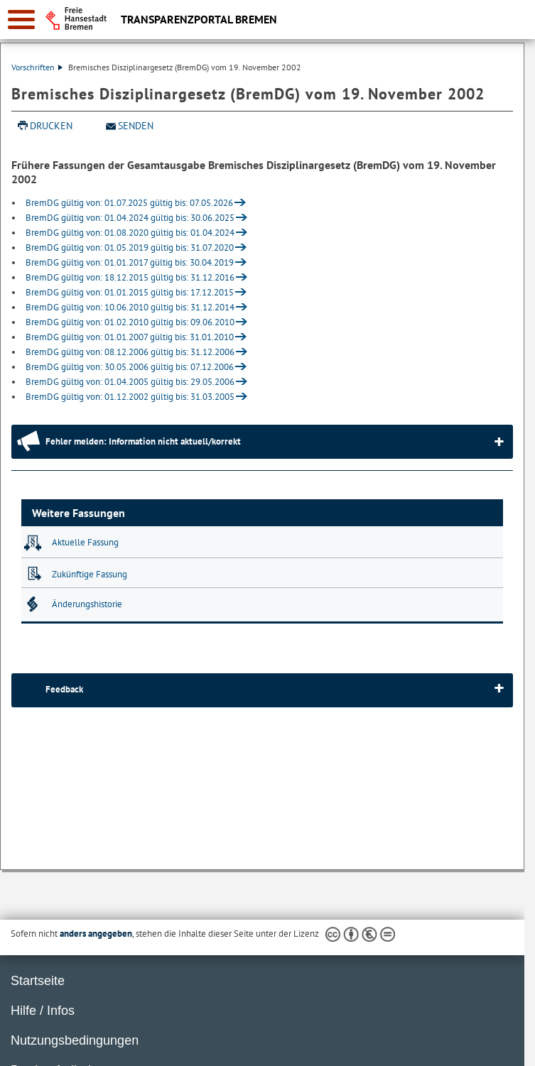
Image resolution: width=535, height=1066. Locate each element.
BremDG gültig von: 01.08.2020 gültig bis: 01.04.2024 (130, 233)
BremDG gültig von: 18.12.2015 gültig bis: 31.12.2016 (130, 277)
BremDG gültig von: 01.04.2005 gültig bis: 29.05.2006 (130, 382)
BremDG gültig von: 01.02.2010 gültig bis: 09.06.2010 (130, 322)
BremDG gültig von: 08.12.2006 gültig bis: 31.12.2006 (130, 352)
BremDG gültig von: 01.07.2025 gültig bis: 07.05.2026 (129, 203)
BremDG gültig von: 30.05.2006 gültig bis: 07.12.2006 (130, 367)
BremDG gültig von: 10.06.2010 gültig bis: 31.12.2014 (130, 307)
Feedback (64, 689)
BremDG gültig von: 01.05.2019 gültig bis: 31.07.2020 (130, 247)
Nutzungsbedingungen (75, 1040)
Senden (135, 125)
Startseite (38, 981)
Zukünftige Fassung (89, 574)
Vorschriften (37, 67)
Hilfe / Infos (43, 1011)
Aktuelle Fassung (85, 542)
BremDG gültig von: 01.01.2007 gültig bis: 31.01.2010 (130, 337)
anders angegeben (96, 934)
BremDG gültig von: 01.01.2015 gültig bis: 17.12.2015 (130, 292)
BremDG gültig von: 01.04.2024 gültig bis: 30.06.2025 (130, 218)
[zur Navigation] (21, 19)
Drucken (51, 125)
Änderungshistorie (87, 604)
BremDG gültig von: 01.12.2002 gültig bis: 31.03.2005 (130, 397)
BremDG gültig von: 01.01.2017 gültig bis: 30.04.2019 (130, 262)
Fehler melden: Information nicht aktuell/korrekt (143, 441)
